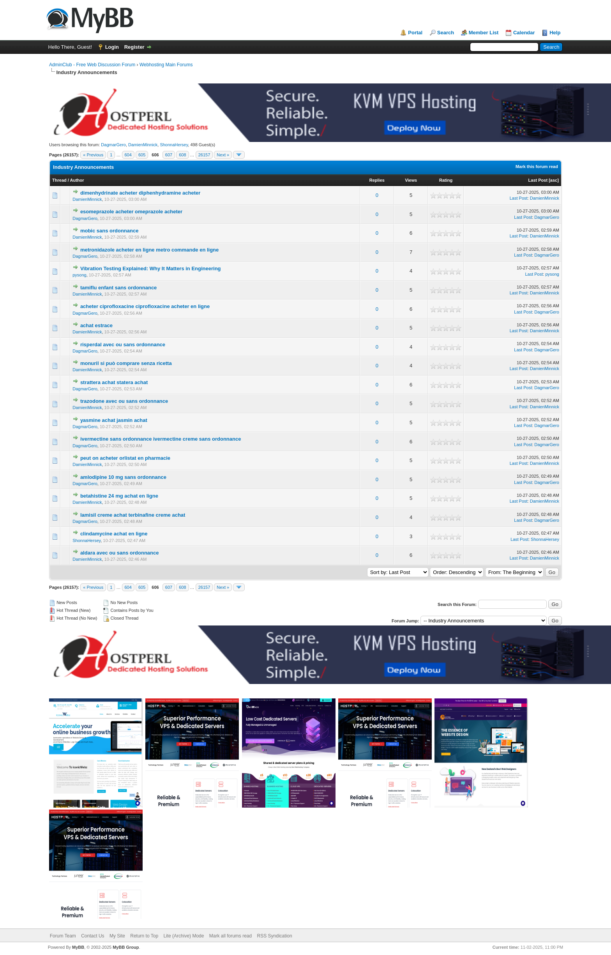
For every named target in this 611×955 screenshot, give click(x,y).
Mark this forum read (537, 166)
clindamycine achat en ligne (114, 534)
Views (411, 180)
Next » (223, 154)
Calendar (524, 32)
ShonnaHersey (174, 144)
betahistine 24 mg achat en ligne (119, 496)
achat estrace (96, 325)
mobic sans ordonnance (109, 231)
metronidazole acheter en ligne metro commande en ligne (149, 250)
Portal (415, 32)
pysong (79, 275)
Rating (445, 180)
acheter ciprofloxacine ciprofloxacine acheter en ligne (145, 306)
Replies (377, 180)
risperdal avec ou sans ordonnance (122, 344)
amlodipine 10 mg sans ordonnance (123, 477)
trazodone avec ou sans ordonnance (124, 401)
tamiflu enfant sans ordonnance (118, 288)
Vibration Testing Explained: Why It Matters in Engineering (150, 268)
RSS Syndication (274, 936)
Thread (59, 180)
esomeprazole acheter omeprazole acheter (131, 211)
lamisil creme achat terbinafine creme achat (132, 515)
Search (445, 32)
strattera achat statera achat (114, 382)
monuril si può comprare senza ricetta (126, 363)
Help (554, 32)
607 (168, 154)
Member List (484, 32)
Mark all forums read (230, 936)
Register (134, 47)
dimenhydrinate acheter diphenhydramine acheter (140, 193)
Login (112, 47)
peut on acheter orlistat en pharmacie (125, 458)
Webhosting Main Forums (166, 64)
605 (141, 154)
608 (182, 154)
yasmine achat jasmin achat (113, 420)
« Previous (93, 154)
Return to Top (144, 936)
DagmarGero (113, 144)
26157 (204, 154)
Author (77, 180)
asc (553, 180)
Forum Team (63, 936)
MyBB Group (126, 947)
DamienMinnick (142, 144)
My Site (117, 936)
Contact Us (92, 936)
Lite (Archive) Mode (183, 936)
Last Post (538, 180)
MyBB (78, 947)
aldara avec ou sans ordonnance (119, 553)
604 (128, 154)
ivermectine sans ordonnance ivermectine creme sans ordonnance (160, 439)
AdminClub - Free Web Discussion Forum (92, 64)
